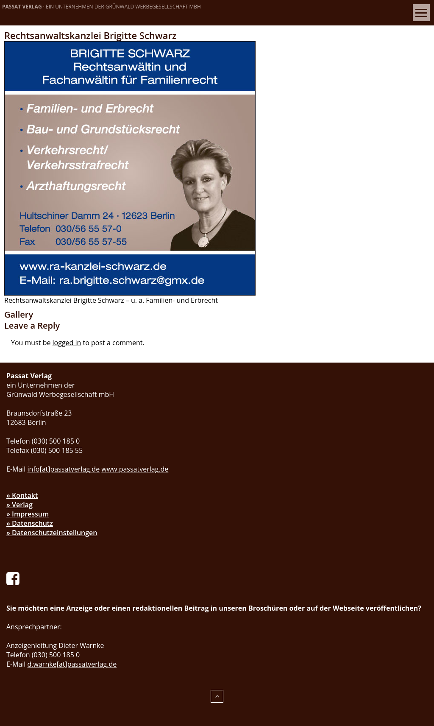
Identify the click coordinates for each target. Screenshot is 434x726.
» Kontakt (22, 495)
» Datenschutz (29, 523)
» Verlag (19, 504)
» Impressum (27, 514)
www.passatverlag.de (134, 469)
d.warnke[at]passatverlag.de (72, 664)
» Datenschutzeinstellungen (51, 532)
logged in (67, 342)
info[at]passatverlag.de (64, 469)
